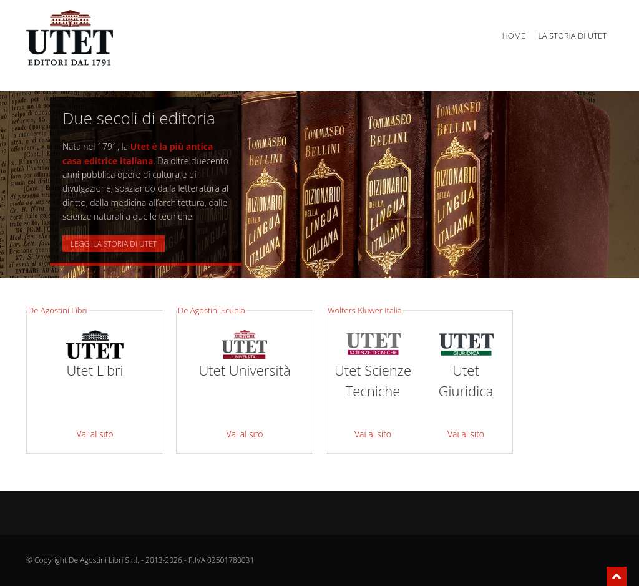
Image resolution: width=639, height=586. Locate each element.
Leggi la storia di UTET (114, 243)
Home (513, 35)
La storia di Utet (572, 35)
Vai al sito (94, 434)
